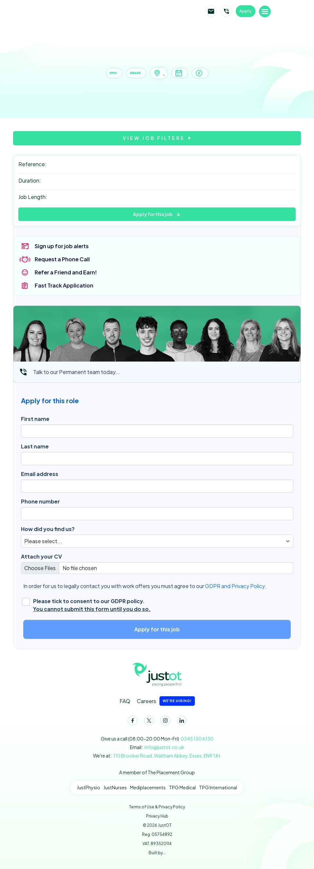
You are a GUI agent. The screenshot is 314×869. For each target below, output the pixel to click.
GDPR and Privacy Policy (235, 586)
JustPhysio (88, 787)
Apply (245, 10)
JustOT (78, 11)
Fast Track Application (64, 285)
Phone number (40, 501)
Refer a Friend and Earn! (66, 272)
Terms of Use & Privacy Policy (157, 806)
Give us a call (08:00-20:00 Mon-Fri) (157, 738)
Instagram (164, 721)
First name (35, 418)
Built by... (157, 852)
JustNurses (115, 787)
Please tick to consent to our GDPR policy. (92, 605)
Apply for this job (153, 214)
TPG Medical (182, 787)
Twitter (147, 721)
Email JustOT (211, 11)
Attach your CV (41, 556)
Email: (157, 747)
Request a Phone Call (62, 259)
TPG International (218, 787)
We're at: (157, 755)
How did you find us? (48, 528)
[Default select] (157, 541)
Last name (35, 446)
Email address (39, 473)
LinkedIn (180, 721)
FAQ (125, 701)
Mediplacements (148, 787)
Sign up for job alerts (62, 246)
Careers (166, 701)
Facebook (131, 721)
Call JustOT (226, 11)
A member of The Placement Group (157, 772)
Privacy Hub (157, 816)
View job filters (154, 138)
